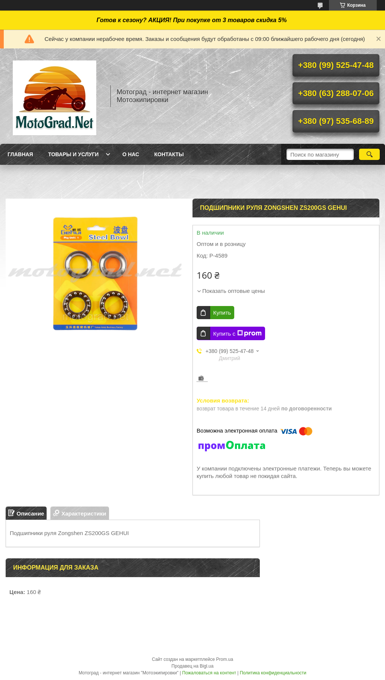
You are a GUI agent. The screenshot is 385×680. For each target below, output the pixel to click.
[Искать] (369, 154)
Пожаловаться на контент (209, 672)
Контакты (168, 154)
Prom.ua (224, 659)
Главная (20, 154)
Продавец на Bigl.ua (192, 666)
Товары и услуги (73, 154)
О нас (130, 154)
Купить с (237, 333)
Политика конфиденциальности (273, 672)
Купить (222, 312)
